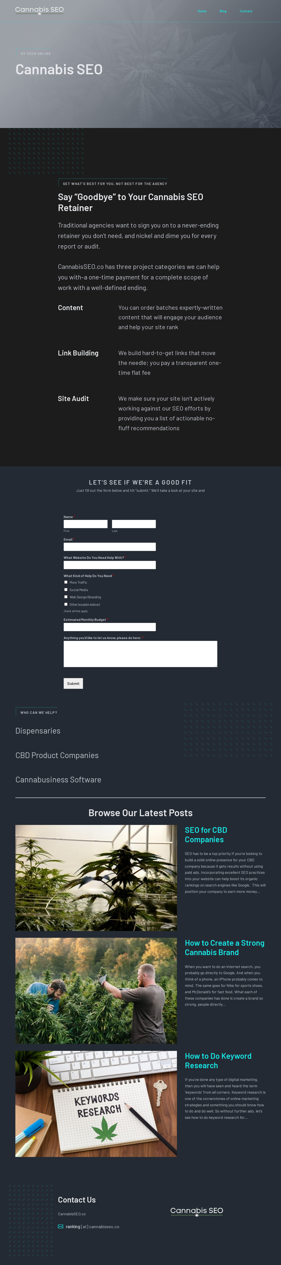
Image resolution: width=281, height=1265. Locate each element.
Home (202, 11)
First (66, 531)
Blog (223, 11)
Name (69, 517)
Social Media (79, 590)
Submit (73, 683)
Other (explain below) (85, 604)
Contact (246, 11)
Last (114, 531)
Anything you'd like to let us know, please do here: (104, 638)
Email (69, 539)
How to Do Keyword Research (218, 1060)
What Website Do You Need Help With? (95, 557)
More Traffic (78, 582)
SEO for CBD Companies (206, 834)
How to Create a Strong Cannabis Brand (225, 947)
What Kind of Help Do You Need (89, 576)
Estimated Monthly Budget (86, 619)
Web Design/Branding (85, 597)
